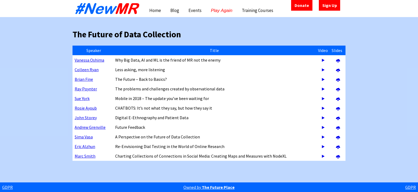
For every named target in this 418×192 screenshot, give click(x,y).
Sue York (82, 98)
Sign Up (329, 5)
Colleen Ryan (87, 69)
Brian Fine (84, 79)
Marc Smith (85, 156)
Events (195, 10)
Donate (302, 5)
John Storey (86, 117)
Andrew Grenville (90, 127)
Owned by (209, 187)
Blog (174, 10)
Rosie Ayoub (86, 108)
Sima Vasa (84, 136)
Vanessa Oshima (89, 60)
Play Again (221, 10)
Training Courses (257, 10)
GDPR (7, 187)
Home (155, 10)
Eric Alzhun (85, 146)
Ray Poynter (86, 88)
